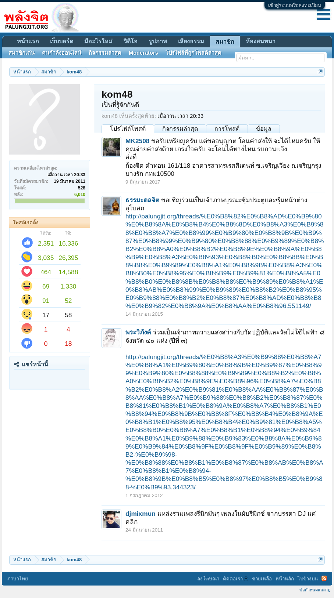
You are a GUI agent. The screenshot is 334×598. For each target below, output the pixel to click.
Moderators (143, 53)
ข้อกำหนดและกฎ (314, 590)
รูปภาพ (158, 41)
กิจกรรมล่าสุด (180, 129)
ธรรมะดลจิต (142, 200)
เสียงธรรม (191, 41)
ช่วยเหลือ (262, 578)
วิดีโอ (131, 41)
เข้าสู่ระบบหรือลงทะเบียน (294, 5)
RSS (324, 578)
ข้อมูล (263, 129)
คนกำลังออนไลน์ (61, 53)
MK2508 (137, 141)
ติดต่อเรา (235, 578)
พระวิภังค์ (138, 332)
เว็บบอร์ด (61, 41)
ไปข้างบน (308, 578)
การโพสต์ (226, 129)
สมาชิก (225, 42)
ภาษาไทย (17, 578)
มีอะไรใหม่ (98, 41)
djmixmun (140, 513)
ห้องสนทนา (261, 41)
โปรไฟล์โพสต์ (128, 129)
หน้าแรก (28, 41)
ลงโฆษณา (208, 578)
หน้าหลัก (285, 578)
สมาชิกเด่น (21, 53)
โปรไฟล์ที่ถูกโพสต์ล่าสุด (193, 53)
